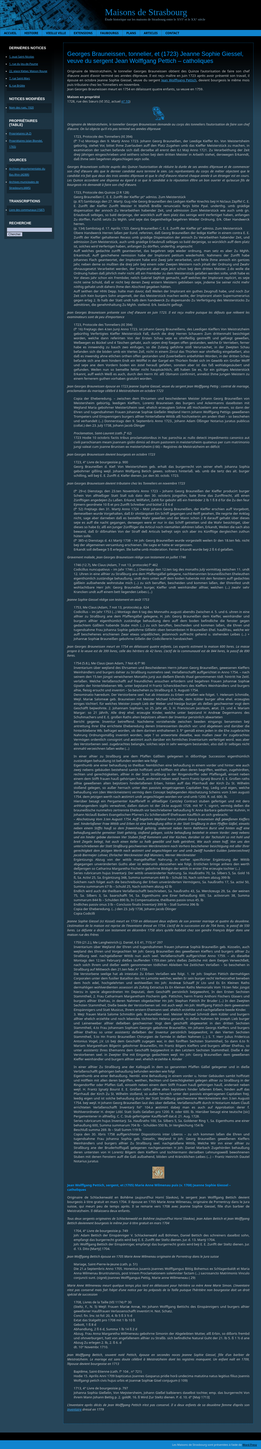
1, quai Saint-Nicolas (21, 56)
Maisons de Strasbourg (146, 12)
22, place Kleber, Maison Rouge (28, 71)
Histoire (31, 33)
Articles (151, 33)
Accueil (10, 33)
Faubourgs (109, 33)
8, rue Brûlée (17, 85)
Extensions (83, 33)
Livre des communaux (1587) (27, 210)
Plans (131, 33)
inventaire (74, 1409)
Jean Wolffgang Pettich (179, 80)
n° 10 (125, 101)
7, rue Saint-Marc (19, 78)
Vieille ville (56, 33)
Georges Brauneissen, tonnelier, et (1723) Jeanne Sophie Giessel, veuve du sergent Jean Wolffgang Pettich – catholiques (155, 57)
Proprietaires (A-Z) (20, 133)
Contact (172, 33)
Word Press (250, 1445)
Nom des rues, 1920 (21, 107)
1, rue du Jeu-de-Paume (23, 64)
